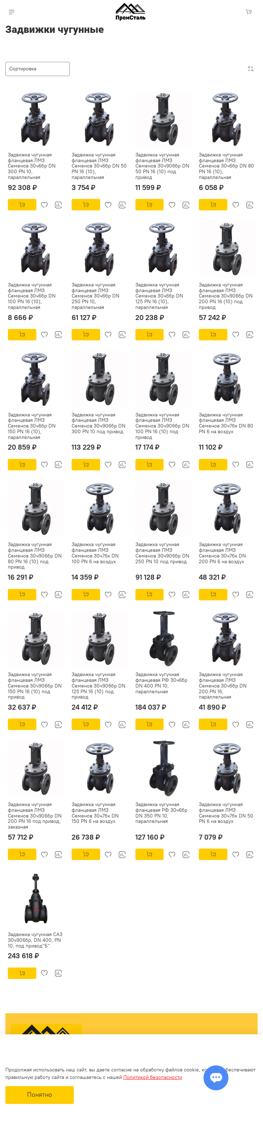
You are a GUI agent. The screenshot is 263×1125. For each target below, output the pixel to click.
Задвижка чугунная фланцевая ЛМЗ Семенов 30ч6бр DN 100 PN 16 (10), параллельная (32, 295)
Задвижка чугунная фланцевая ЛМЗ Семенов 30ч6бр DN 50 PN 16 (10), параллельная (99, 165)
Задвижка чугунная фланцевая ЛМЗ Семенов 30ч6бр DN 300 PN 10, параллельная (32, 165)
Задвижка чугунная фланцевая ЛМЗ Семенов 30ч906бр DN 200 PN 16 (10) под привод (226, 295)
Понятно (39, 1095)
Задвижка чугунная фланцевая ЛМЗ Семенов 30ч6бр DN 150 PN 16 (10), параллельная (32, 425)
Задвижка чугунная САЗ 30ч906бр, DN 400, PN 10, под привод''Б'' (35, 940)
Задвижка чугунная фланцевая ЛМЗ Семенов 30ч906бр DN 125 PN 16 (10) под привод (98, 685)
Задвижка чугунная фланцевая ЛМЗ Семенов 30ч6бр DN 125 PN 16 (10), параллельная (159, 295)
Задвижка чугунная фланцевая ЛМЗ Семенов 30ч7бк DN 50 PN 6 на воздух (226, 812)
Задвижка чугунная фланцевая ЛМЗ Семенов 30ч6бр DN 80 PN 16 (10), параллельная (226, 165)
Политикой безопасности (152, 1077)
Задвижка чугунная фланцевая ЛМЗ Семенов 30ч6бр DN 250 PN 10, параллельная (95, 295)
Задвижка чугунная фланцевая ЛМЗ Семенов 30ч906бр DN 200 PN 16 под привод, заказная (35, 815)
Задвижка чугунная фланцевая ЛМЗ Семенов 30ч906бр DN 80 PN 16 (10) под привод (35, 555)
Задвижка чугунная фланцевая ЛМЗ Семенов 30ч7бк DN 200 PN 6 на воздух (222, 552)
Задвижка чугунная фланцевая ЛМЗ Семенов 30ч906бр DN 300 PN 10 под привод (98, 423)
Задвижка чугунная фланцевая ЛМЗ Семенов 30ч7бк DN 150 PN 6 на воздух (95, 812)
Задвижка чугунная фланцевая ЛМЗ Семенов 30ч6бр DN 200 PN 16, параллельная (223, 685)
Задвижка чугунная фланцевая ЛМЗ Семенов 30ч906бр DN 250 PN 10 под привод (162, 552)
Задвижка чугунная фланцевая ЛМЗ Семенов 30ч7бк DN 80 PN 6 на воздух (226, 423)
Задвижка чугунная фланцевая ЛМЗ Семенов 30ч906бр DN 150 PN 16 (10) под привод (35, 685)
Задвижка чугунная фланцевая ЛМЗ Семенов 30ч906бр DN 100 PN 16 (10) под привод (162, 425)
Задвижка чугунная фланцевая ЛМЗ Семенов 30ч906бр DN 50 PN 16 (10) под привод (162, 165)
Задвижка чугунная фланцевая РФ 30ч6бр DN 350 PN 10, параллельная (161, 812)
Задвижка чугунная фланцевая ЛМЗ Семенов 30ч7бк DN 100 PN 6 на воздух (95, 552)
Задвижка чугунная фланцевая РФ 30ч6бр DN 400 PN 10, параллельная (161, 682)
